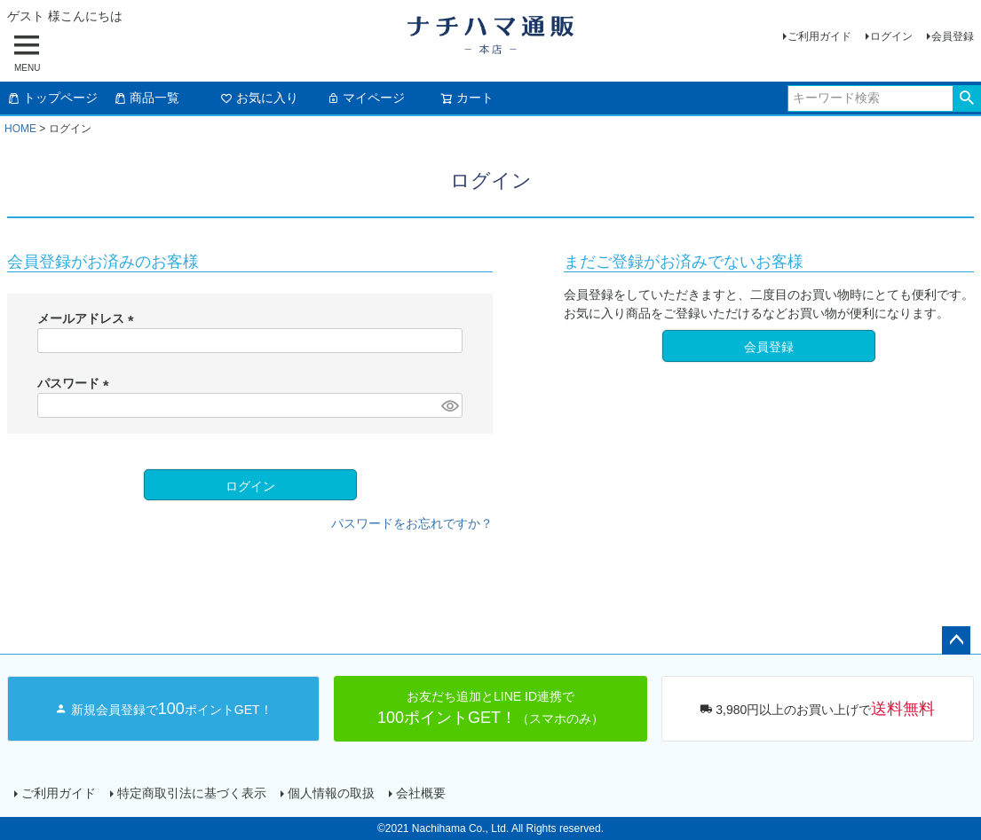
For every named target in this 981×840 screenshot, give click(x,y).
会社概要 (421, 793)
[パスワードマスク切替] (449, 405)
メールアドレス (88, 318)
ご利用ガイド (819, 36)
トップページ (52, 97)
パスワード (76, 383)
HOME (20, 128)
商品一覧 (146, 97)
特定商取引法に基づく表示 (191, 793)
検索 (966, 98)
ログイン (891, 36)
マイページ (366, 97)
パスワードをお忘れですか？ (412, 523)
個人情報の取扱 (331, 793)
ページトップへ (956, 640)
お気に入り (259, 97)
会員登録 (952, 36)
